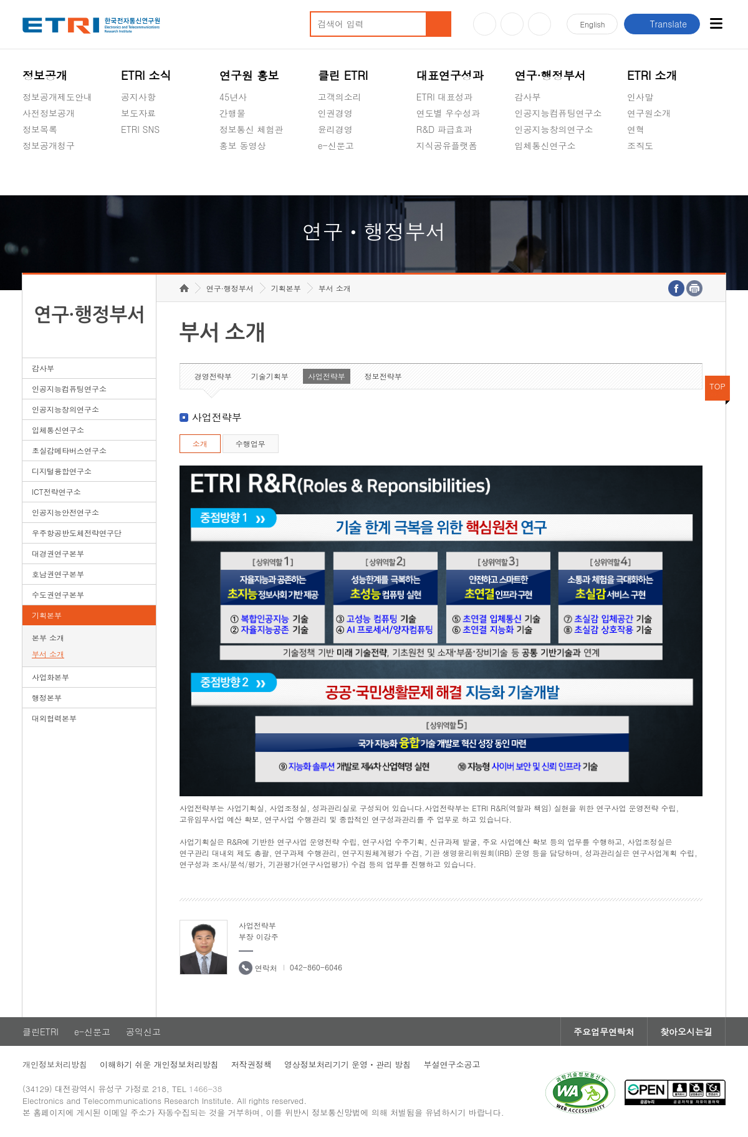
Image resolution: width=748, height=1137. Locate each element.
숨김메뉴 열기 (28, 160)
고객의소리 (340, 96)
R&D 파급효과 (444, 129)
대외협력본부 (54, 718)
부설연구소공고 (451, 1064)
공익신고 (335, 174)
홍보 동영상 (242, 145)
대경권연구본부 (58, 553)
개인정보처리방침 (54, 1064)
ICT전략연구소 (56, 491)
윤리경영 (335, 129)
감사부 (528, 96)
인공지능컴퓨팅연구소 (558, 113)
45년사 (233, 96)
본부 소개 (48, 637)
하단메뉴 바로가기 (0, 0)
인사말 (640, 96)
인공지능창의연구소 (554, 129)
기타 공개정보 (655, 174)
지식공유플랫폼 (446, 145)
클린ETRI (40, 1031)
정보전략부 (383, 376)
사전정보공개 (48, 113)
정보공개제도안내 (57, 96)
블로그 (512, 24)
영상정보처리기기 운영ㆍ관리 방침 (347, 1064)
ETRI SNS (140, 129)
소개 (200, 443)
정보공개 (44, 75)
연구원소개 (649, 113)
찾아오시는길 (686, 1031)
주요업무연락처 (604, 1031)
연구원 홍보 (249, 75)
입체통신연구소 (545, 145)
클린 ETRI (343, 75)
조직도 (640, 145)
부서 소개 (48, 653)
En (592, 24)
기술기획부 (270, 376)
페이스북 (539, 24)
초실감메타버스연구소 (558, 174)
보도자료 (138, 113)
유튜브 (484, 24)
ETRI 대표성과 (444, 96)
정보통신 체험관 (251, 129)
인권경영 (335, 113)
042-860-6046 (316, 967)
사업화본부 (50, 676)
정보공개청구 (48, 145)
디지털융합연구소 (62, 471)
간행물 (232, 113)
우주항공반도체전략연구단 (77, 532)
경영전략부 (213, 376)
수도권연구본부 (58, 594)
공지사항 (138, 96)
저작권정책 (251, 1064)
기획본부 (47, 615)
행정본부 (47, 697)
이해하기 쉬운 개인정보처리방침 (159, 1064)
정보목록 (39, 129)
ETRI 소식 (146, 75)
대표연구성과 (450, 75)
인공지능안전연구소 (65, 512)
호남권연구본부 (58, 573)
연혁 (636, 129)
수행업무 (251, 443)
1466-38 (205, 1089)
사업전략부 (326, 376)
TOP (717, 386)
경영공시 (39, 174)
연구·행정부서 (550, 75)
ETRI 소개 (652, 75)
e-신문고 (336, 145)
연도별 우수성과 (448, 113)
